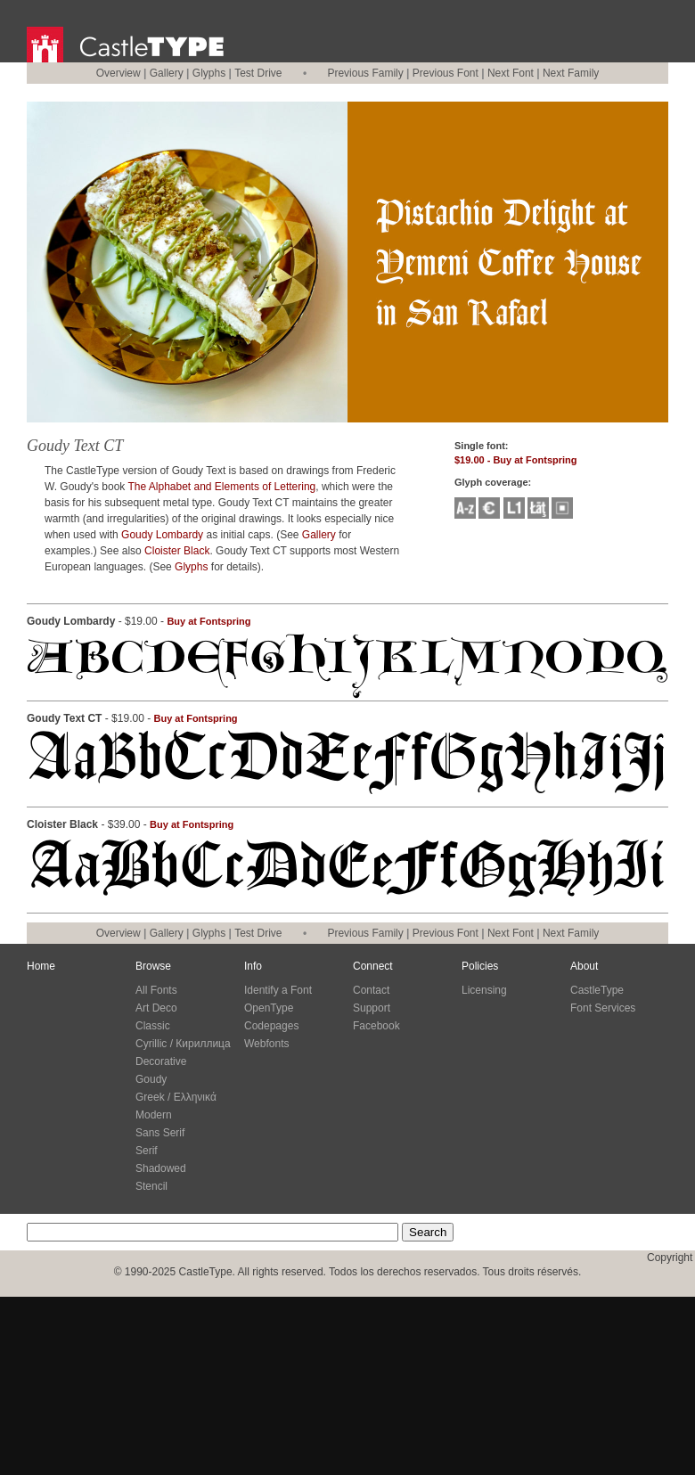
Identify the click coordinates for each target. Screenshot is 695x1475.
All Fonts (156, 990)
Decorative (160, 1061)
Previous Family (365, 73)
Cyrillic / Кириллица (183, 1043)
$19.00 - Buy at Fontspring (515, 460)
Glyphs (208, 73)
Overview (118, 73)
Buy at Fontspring (208, 621)
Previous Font (445, 73)
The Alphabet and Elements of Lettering (221, 486)
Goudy (151, 1079)
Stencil (151, 1186)
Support (371, 1008)
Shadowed (160, 1168)
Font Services (602, 1008)
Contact (371, 990)
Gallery (167, 73)
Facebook (376, 1026)
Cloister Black (176, 551)
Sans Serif (159, 1133)
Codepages (271, 1026)
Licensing (484, 990)
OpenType (268, 1008)
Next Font (510, 73)
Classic (152, 1026)
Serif (146, 1150)
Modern (153, 1115)
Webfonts (266, 1043)
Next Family (571, 73)
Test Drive (258, 73)
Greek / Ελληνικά (176, 1097)
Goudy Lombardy (162, 535)
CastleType (597, 990)
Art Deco (156, 1008)
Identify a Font (278, 990)
